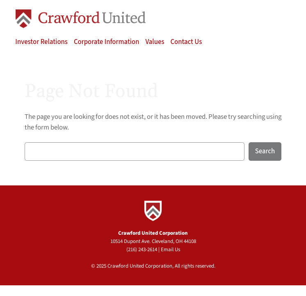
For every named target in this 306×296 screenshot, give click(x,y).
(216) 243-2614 (141, 249)
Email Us (170, 249)
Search (265, 151)
